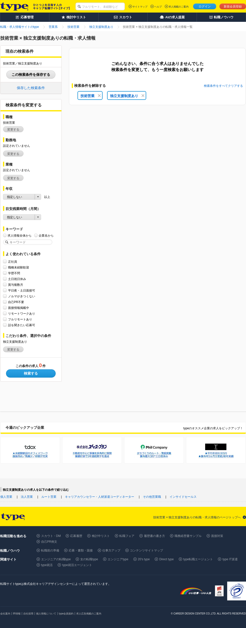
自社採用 (28, 613)
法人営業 (27, 497)
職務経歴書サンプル (188, 536)
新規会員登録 (233, 6)
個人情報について (46, 613)
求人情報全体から (20, 235)
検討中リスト (101, 536)
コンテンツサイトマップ (146, 550)
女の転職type (89, 559)
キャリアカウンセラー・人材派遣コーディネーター (99, 497)
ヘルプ (158, 6)
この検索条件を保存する (31, 75)
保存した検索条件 (31, 88)
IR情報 (17, 613)
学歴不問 (14, 273)
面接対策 (217, 536)
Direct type (166, 559)
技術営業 (90, 96)
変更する (13, 129)
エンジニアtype (118, 559)
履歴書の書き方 (154, 536)
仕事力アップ (111, 550)
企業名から (46, 235)
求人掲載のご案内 (179, 6)
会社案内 (5, 613)
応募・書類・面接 (81, 550)
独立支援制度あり (127, 96)
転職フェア (126, 536)
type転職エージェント (198, 559)
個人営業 (6, 497)
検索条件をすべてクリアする (223, 86)
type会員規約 (66, 613)
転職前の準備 (50, 550)
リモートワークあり (21, 313)
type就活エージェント (77, 565)
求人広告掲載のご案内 (88, 613)
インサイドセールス (183, 497)
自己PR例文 (49, 541)
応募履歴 (76, 536)
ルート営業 (48, 497)
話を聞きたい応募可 (21, 325)
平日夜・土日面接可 (21, 290)
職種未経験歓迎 (18, 267)
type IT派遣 (230, 559)
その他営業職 (152, 497)
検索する (31, 373)
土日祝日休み (17, 279)
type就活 (47, 565)
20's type (144, 559)
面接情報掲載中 (18, 308)
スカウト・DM (51, 536)
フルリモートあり (20, 319)
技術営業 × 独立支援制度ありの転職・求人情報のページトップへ (197, 517)
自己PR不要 (16, 302)
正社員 (12, 261)
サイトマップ (139, 6)
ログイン (205, 6)
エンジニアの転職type (56, 559)
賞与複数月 (15, 285)
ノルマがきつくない (21, 296)
